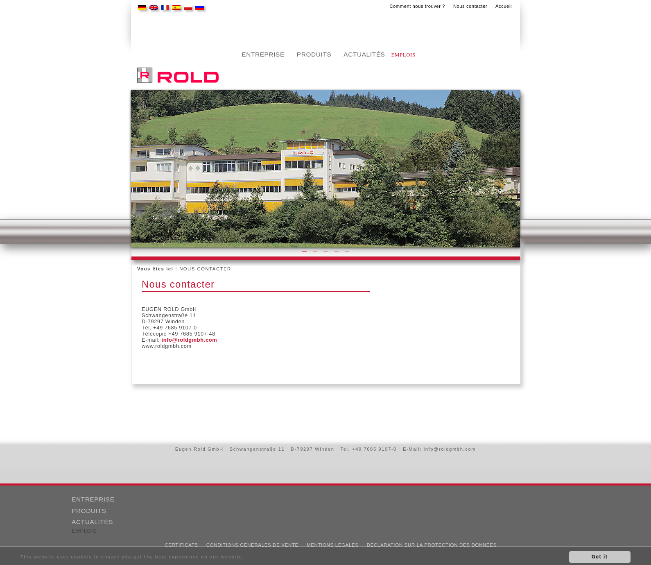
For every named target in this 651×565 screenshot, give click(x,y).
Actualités (364, 54)
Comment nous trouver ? (417, 6)
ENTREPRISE (93, 499)
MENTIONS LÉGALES (333, 544)
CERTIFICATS (181, 544)
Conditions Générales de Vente (252, 544)
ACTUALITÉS (92, 521)
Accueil (503, 6)
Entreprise (263, 54)
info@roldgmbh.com (189, 340)
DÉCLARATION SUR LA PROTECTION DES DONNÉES (432, 544)
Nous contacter (470, 6)
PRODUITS (314, 54)
